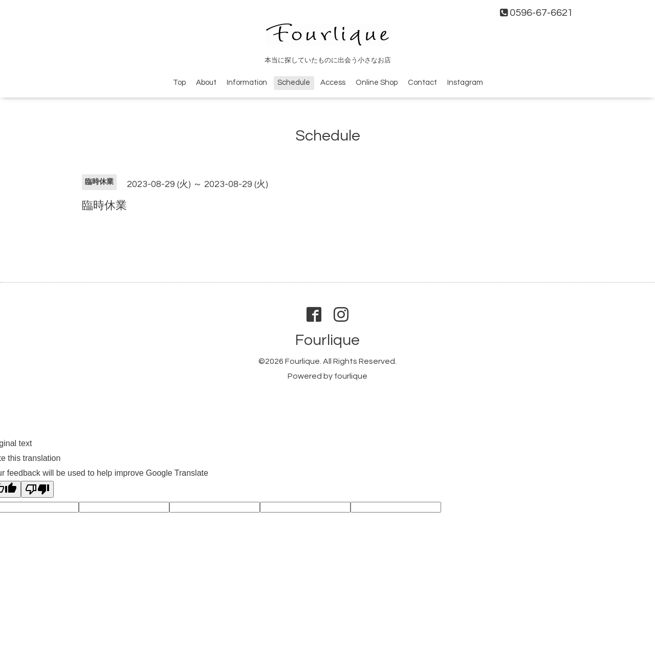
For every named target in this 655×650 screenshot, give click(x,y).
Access (332, 82)
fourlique (350, 376)
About (206, 82)
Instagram (465, 82)
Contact (422, 82)
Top (179, 82)
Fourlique (327, 340)
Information (247, 82)
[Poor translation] (37, 489)
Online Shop (377, 82)
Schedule (293, 82)
